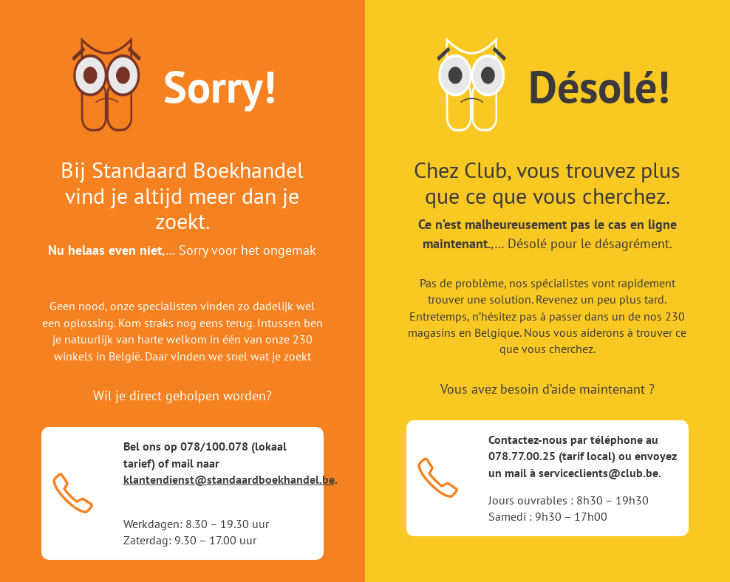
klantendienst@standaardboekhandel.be (229, 479)
